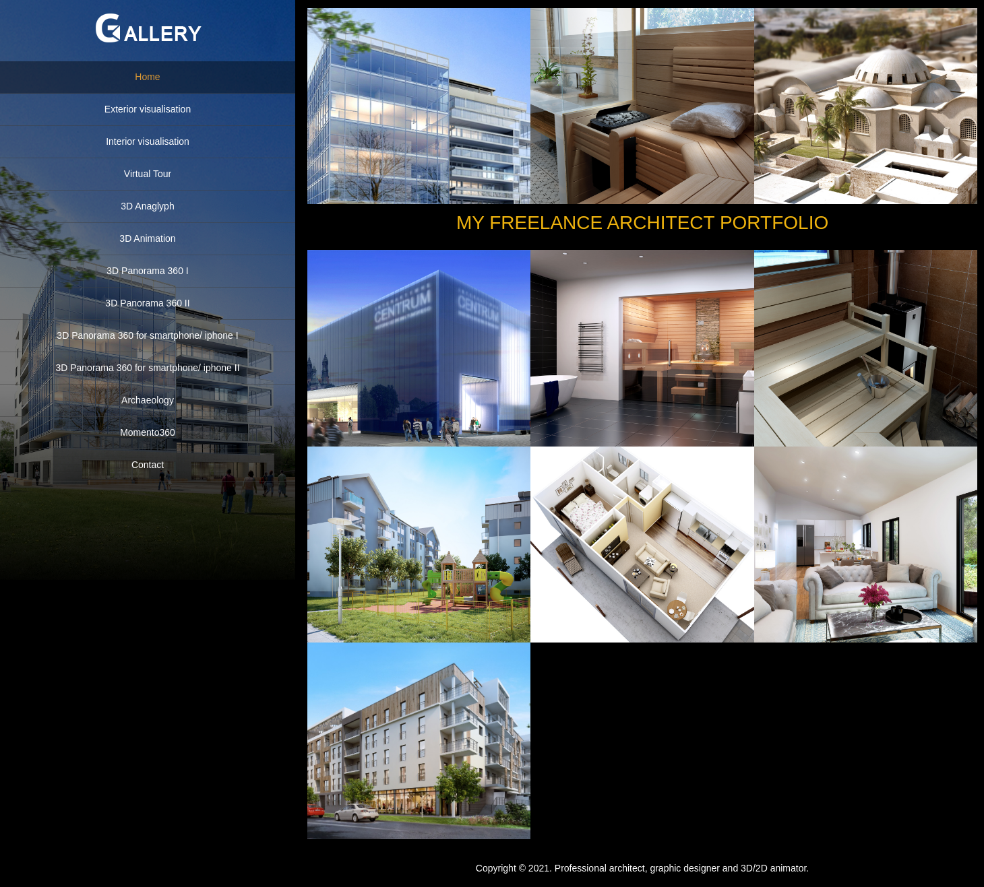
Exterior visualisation (147, 109)
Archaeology (147, 400)
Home (147, 76)
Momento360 (147, 432)
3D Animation (147, 238)
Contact (147, 464)
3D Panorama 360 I (147, 270)
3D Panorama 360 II (147, 303)
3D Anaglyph (147, 206)
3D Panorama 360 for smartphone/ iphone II (147, 367)
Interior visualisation (147, 141)
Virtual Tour (147, 173)
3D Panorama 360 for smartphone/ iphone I (147, 335)
